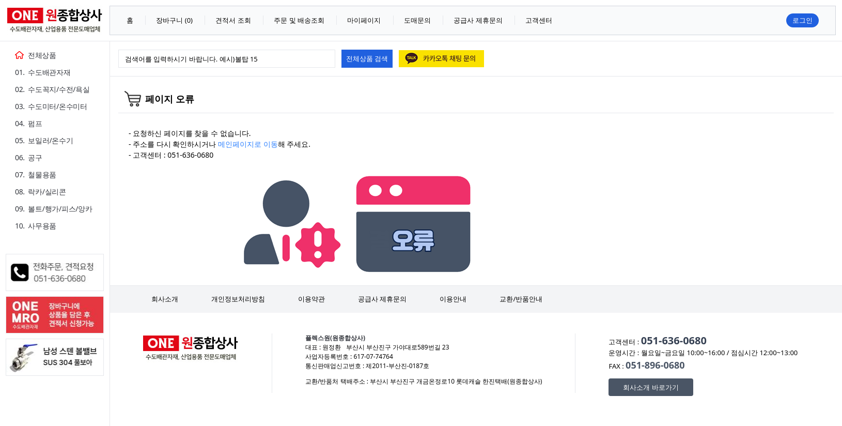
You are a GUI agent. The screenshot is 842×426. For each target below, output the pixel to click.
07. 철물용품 (35, 174)
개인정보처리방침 (238, 298)
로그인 (802, 20)
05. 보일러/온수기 (44, 140)
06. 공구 (28, 157)
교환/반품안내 (521, 298)
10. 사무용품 (35, 226)
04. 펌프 (28, 123)
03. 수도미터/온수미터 (51, 106)
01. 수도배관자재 (42, 72)
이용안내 (453, 298)
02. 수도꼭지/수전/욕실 (52, 89)
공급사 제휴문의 (382, 298)
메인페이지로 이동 (248, 144)
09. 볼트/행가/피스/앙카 (53, 209)
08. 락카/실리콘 (40, 191)
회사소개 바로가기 (650, 387)
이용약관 (311, 298)
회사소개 (164, 298)
